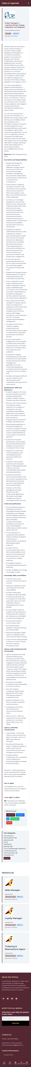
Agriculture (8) (8, 840)
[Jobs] (10, 1063)
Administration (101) (10, 838)
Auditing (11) (7, 844)
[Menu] (28, 3)
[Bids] (15, 1063)
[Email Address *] (15, 1018)
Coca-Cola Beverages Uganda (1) (14, 848)
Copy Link (11, 815)
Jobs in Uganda (10, 3)
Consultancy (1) (9, 855)
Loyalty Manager (13, 918)
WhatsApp (15, 819)
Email (9, 822)
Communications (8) (10, 853)
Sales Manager (12, 890)
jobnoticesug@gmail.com (14, 1045)
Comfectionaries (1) (10, 851)
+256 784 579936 (12, 1039)
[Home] (4, 1063)
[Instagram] (12, 998)
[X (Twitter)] (7, 998)
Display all (7, 858)
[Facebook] (3, 998)
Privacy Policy (8, 1055)
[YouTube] (16, 998)
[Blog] (27, 1063)
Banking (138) (8, 846)
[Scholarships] (21, 1063)
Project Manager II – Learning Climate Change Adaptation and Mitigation (15, 25)
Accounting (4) (8, 836)
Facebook (20, 815)
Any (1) (6, 842)
